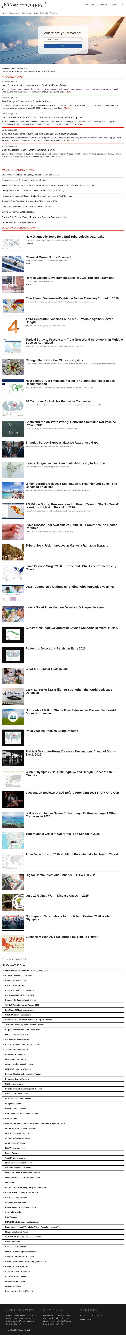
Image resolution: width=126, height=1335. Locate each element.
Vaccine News (12, 76)
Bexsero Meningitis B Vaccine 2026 (20, 990)
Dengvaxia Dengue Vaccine (17, 1079)
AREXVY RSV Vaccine (14, 985)
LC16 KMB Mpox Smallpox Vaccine (20, 1128)
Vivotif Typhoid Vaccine (15, 1158)
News (35, 13)
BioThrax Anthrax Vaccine (16, 1276)
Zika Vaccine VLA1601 (15, 1148)
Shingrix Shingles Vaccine (16, 1049)
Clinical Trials (88, 5)
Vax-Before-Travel (27, 5)
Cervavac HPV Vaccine (15, 1054)
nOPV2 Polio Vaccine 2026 (16, 1034)
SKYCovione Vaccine (14, 1084)
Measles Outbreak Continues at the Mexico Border (24, 180)
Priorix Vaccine (11, 1153)
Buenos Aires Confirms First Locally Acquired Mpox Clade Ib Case (31, 175)
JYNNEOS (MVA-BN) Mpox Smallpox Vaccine (24, 1025)
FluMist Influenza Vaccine (16, 1059)
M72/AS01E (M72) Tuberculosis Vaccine (22, 1173)
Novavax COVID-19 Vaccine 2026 (19, 995)
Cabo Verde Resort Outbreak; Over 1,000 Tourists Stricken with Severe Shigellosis (42, 117)
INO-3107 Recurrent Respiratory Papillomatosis (26, 1187)
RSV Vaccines (11, 1217)
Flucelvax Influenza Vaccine (17, 1232)
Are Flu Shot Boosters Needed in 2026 (19, 222)
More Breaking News (18, 169)
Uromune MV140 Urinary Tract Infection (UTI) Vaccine (28, 1020)
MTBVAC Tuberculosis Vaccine (18, 1163)
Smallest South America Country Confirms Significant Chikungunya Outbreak (39, 134)
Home (4, 13)
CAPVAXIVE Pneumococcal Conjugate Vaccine (25, 1261)
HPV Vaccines (11, 1118)
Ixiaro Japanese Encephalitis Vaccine (21, 1113)
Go (63, 46)
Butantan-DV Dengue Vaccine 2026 (20, 1000)
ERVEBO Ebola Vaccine (15, 1108)
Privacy (99, 1315)
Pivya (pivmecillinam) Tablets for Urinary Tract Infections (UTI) (32, 1227)
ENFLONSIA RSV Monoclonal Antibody (22, 1222)
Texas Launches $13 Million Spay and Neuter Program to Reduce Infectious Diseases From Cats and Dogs (48, 185)
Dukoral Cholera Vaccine (16, 1197)
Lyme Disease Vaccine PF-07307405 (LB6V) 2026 (26, 970)
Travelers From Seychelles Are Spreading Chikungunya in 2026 (29, 201)
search (23, 959)
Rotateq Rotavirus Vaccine (16, 1266)
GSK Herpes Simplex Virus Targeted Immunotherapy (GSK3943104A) (35, 1123)
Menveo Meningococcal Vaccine (19, 1064)
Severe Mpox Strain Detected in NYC (18, 212)
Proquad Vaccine (12, 1242)
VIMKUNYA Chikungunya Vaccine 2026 (22, 1005)
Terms (91, 1315)
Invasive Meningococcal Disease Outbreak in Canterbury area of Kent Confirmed (37, 196)
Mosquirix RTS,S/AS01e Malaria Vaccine (22, 1178)
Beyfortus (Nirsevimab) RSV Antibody (21, 1192)
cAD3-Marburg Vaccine (15, 1143)
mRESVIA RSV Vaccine (15, 1281)
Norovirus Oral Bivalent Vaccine (19, 1291)
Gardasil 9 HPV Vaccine (15, 1247)
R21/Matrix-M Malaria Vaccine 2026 (20, 1010)
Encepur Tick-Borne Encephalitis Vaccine (23, 1074)
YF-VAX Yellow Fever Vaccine (18, 1099)
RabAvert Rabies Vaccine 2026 (18, 975)
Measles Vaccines (13, 1286)
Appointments (14, 13)
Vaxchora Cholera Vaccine (16, 1094)
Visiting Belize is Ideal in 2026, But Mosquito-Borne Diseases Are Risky (33, 191)
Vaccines (53, 13)
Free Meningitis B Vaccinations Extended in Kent (26, 101)
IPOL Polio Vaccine (13, 1212)
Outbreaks (44, 13)
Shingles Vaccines (13, 1104)
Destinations (26, 13)
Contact (83, 1315)
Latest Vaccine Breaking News (19, 228)
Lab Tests (101, 5)
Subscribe (114, 5)
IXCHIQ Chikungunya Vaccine (18, 1069)
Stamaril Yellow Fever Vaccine (18, 1138)
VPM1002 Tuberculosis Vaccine (18, 1168)
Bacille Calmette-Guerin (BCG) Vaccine (22, 1044)
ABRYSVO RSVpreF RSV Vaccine (19, 1256)
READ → (69, 92)
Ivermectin (9, 1182)
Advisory (90, 1319)
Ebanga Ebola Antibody (15, 1202)
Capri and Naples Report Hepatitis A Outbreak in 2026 (28, 150)
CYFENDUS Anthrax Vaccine (17, 1271)
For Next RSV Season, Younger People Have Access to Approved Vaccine (34, 217)
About (82, 1319)
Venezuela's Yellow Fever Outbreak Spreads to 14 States (27, 207)
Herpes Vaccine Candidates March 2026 (22, 1030)
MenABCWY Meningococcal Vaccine (21, 1252)
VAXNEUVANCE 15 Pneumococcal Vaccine (24, 1237)
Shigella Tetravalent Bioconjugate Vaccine (23, 1089)
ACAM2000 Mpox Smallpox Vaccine (20, 1207)
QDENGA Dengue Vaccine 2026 (18, 1015)
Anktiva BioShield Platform (17, 1039)
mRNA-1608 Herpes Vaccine (17, 1133)
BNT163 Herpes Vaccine (15, 980)
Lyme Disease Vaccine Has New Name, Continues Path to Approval (35, 85)
